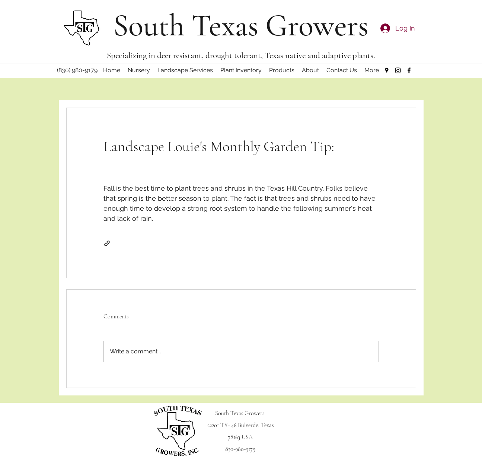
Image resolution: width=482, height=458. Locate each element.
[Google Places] (386, 70)
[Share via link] (107, 243)
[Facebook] (409, 70)
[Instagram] (398, 70)
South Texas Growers (240, 25)
